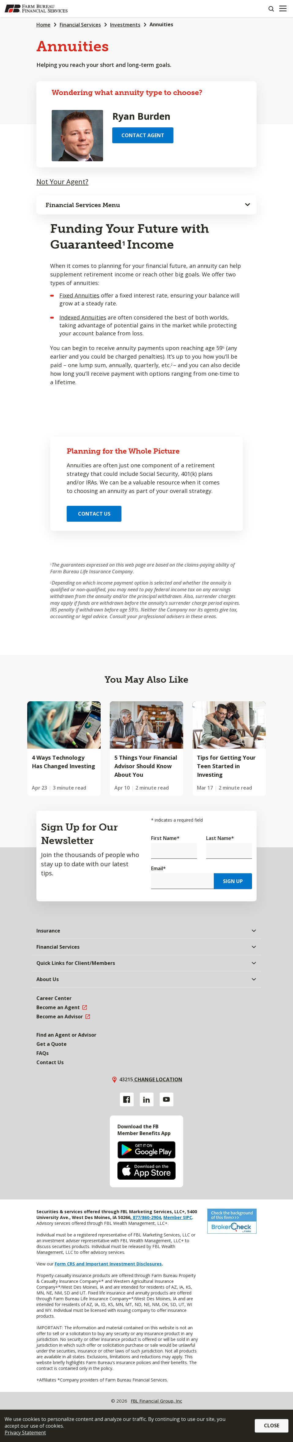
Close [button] (271, 1425)
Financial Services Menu (83, 205)
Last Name (220, 838)
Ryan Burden (141, 116)
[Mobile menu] (282, 8)
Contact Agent (142, 135)
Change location (157, 1079)
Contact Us (94, 513)
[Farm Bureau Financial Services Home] (36, 9)
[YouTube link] (166, 1099)
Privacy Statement (25, 1432)
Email (158, 868)
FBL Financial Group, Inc (156, 1401)
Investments (125, 24)
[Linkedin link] (147, 1099)
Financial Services (80, 24)
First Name (165, 838)
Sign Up (233, 881)
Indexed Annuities (82, 317)
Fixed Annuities (79, 295)
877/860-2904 (146, 1217)
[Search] (271, 8)
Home (43, 24)
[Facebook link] (127, 1099)
